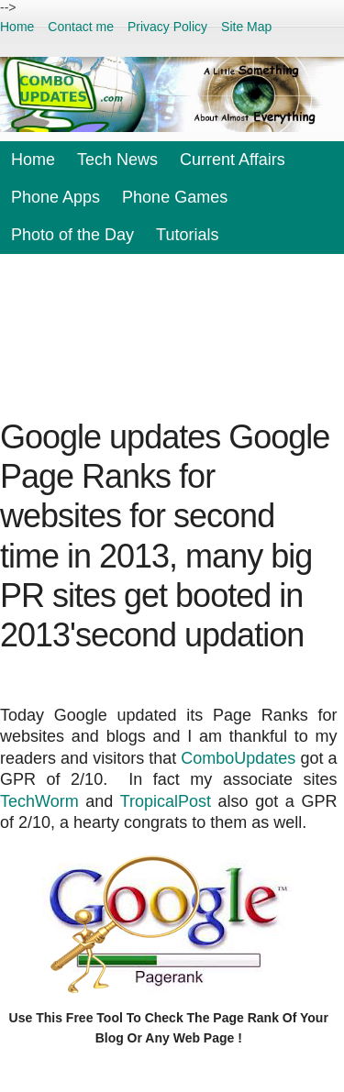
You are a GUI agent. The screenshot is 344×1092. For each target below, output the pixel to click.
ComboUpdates (238, 758)
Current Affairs (232, 159)
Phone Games (174, 197)
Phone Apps (55, 197)
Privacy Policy (167, 26)
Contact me (81, 26)
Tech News (117, 159)
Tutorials (187, 235)
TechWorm (39, 801)
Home (17, 26)
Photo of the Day (72, 235)
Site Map (246, 26)
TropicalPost (165, 801)
